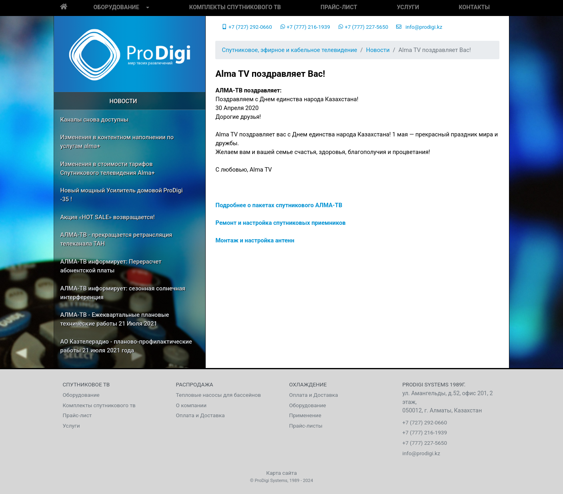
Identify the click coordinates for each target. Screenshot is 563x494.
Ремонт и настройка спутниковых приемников (280, 222)
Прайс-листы (306, 425)
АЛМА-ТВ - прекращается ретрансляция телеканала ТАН (116, 239)
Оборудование (116, 7)
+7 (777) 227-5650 (363, 27)
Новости (123, 101)
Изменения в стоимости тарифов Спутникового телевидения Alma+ (107, 168)
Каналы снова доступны (94, 119)
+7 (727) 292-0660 (247, 27)
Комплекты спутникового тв (235, 7)
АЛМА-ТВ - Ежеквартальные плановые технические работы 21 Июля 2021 (114, 319)
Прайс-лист (339, 7)
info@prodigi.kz (419, 27)
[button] (147, 8)
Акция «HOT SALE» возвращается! (107, 217)
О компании (191, 405)
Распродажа (194, 384)
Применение (305, 415)
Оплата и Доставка (200, 415)
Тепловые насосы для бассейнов (218, 395)
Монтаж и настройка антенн (254, 240)
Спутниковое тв (86, 384)
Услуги (408, 7)
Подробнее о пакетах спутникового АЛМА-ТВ (278, 205)
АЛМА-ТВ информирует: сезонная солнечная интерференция (123, 293)
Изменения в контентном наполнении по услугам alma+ (117, 142)
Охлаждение (308, 384)
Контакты (474, 7)
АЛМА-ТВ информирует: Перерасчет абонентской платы (111, 266)
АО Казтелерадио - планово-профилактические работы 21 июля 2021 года (126, 346)
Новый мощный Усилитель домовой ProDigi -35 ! (121, 195)
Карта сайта (281, 473)
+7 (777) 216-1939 (305, 27)
